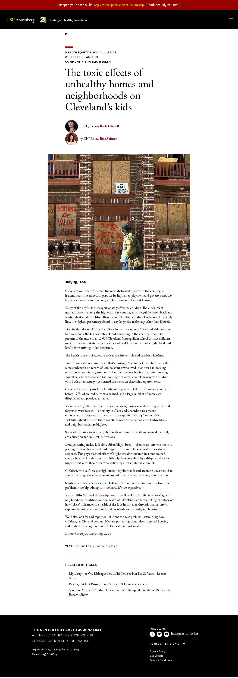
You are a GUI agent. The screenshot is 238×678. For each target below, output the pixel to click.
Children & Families (79, 58)
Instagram (177, 634)
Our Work (176, 19)
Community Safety (106, 547)
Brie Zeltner (108, 139)
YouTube (166, 635)
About (135, 19)
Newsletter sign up (166, 644)
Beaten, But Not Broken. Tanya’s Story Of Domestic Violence (109, 585)
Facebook (152, 635)
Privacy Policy (158, 651)
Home (66, 36)
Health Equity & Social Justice (88, 54)
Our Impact (196, 19)
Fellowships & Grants (154, 21)
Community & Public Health (85, 62)
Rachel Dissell (109, 127)
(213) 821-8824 (49, 655)
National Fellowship (96, 496)
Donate (216, 19)
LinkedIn (192, 634)
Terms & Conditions (161, 661)
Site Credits (156, 656)
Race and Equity (84, 547)
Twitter (159, 635)
